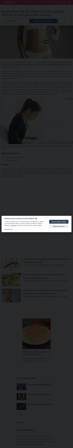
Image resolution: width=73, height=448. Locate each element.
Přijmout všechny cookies (59, 222)
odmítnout (14, 225)
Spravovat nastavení (59, 226)
